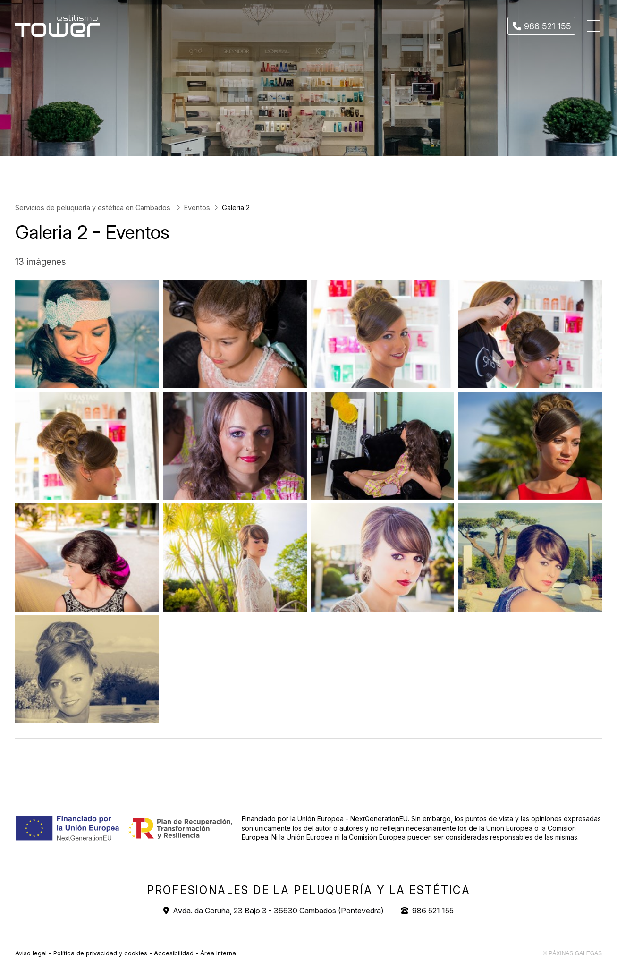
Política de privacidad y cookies (100, 953)
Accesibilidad (174, 953)
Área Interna (218, 953)
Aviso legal (31, 953)
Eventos (197, 208)
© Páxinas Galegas (572, 953)
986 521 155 (433, 910)
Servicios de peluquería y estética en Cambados (93, 208)
